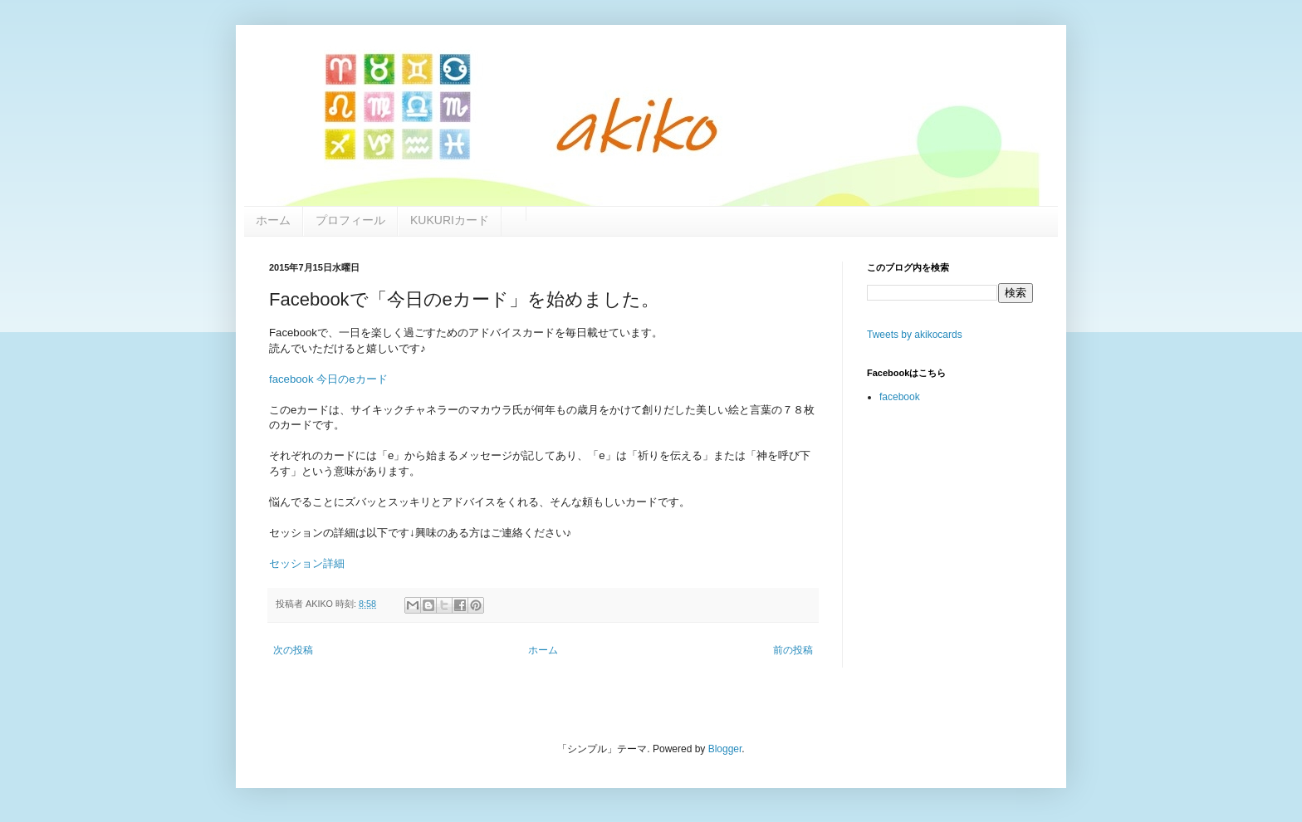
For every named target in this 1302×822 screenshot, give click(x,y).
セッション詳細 (307, 563)
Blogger (725, 749)
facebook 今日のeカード (328, 379)
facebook (899, 397)
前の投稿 (793, 650)
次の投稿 (293, 650)
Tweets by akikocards (914, 334)
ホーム (543, 650)
